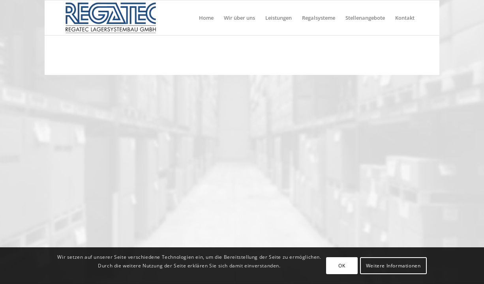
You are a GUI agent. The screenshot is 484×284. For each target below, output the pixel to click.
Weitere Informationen (393, 265)
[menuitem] (206, 17)
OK (341, 265)
